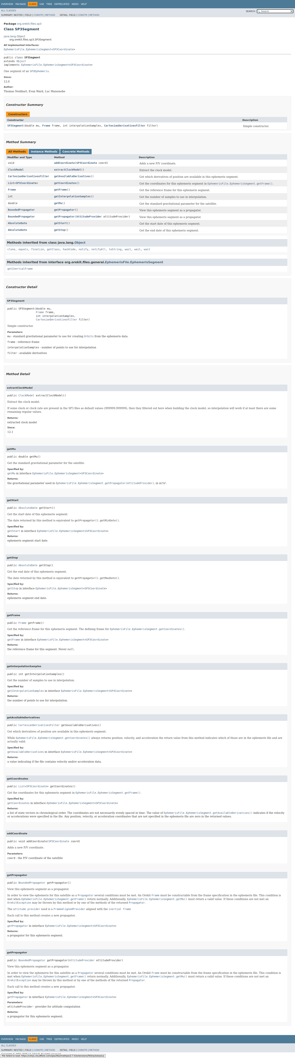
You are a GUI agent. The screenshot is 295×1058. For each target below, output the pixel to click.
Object (21, 61)
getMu (58, 203)
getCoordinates (65, 183)
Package (20, 4)
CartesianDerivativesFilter (124, 125)
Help (84, 4)
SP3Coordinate (63, 49)
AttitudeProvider (89, 216)
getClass (53, 249)
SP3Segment (15, 125)
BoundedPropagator (21, 209)
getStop (59, 229)
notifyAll (98, 249)
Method (50, 15)
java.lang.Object (14, 36)
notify (83, 249)
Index (75, 4)
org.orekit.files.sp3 (29, 23)
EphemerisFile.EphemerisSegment (27, 49)
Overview (7, 4)
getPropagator (64, 209)
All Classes (8, 10)
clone (11, 249)
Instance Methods (44, 151)
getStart (60, 223)
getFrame (60, 189)
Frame (46, 125)
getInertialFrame (20, 268)
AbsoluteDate (17, 223)
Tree (49, 4)
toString (115, 249)
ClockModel (16, 169)
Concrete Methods (76, 151)
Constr (38, 15)
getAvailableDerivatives (72, 176)
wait (128, 249)
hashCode (69, 249)
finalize (37, 249)
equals (23, 249)
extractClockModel (67, 169)
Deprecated (61, 4)
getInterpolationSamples (72, 196)
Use (42, 4)
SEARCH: (251, 11)
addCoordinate (64, 162)
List (11, 183)
